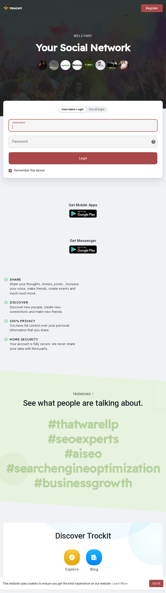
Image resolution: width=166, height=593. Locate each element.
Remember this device (29, 170)
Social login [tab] (97, 109)
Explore (72, 560)
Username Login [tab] (73, 109)
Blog (94, 560)
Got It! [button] (156, 583)
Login (83, 158)
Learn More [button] (120, 583)
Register (152, 8)
